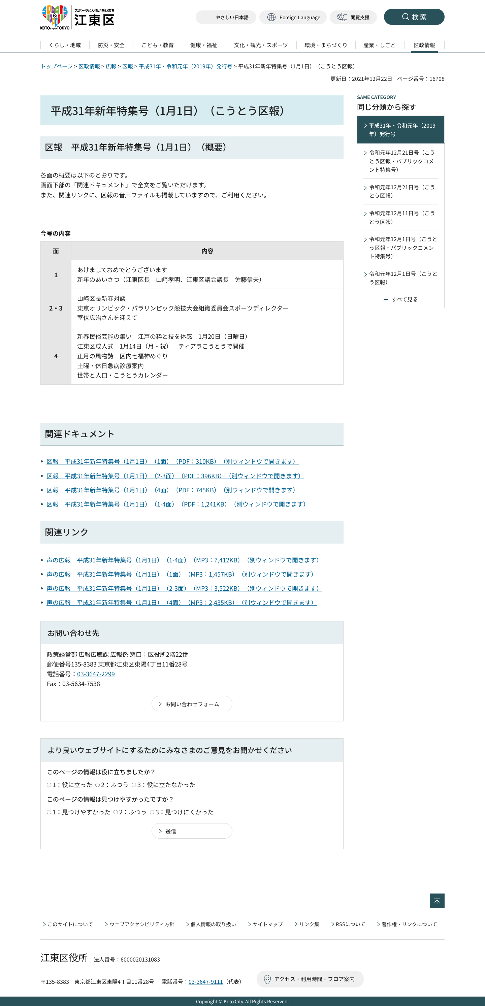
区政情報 (89, 66)
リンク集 (309, 924)
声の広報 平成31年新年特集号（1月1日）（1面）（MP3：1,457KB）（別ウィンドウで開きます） (181, 574)
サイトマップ (268, 924)
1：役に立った (72, 784)
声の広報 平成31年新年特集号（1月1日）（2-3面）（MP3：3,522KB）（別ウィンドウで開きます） (184, 588)
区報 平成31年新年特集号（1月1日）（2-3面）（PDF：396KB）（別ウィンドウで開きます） (175, 475)
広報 (111, 66)
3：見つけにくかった (185, 811)
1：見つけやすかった (81, 811)
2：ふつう (115, 784)
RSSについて (350, 924)
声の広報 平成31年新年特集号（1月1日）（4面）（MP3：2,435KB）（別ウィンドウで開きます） (181, 602)
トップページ (56, 66)
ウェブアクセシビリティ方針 (141, 924)
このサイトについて (70, 924)
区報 (127, 66)
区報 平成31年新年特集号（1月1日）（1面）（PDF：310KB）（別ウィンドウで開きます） (172, 461)
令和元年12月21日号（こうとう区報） (402, 191)
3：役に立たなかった (166, 784)
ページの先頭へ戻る (444, 898)
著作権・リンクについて (409, 924)
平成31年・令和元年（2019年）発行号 (185, 66)
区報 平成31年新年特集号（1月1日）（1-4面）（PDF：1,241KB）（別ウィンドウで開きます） (177, 503)
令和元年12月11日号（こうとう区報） (402, 217)
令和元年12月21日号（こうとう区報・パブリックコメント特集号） (402, 160)
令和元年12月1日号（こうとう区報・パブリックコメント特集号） (403, 247)
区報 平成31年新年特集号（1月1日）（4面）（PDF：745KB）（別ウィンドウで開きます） (172, 489)
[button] (293, 17)
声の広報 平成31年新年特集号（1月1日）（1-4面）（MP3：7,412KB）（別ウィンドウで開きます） (184, 559)
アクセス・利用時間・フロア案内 (314, 979)
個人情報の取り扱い (213, 924)
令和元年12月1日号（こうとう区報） (403, 277)
